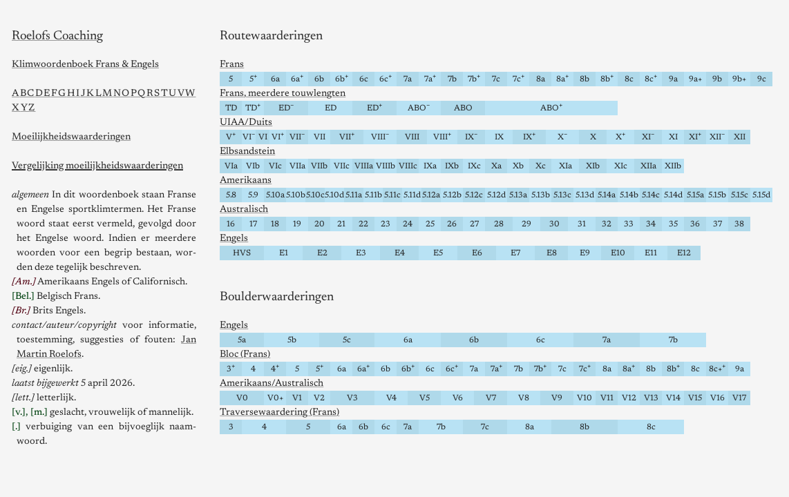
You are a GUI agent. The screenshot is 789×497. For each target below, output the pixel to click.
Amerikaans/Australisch (271, 384)
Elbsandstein (247, 152)
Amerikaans (246, 181)
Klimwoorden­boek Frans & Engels (85, 65)
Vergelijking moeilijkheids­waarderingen (97, 166)
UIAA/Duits (246, 123)
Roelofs (57, 36)
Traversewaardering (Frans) (279, 413)
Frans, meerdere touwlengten (282, 94)
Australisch (244, 210)
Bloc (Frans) (245, 355)
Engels (234, 239)
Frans (232, 65)
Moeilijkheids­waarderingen (71, 137)
